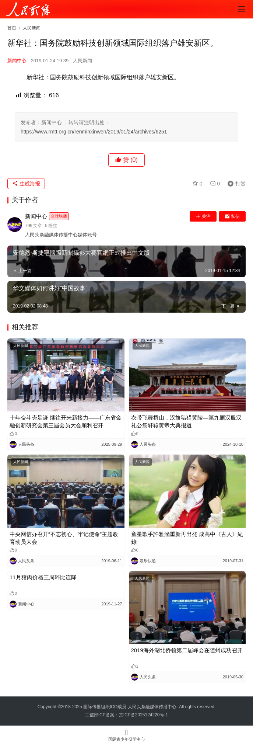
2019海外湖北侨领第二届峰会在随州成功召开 (187, 650)
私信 (232, 216)
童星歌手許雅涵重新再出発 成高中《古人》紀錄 (187, 538)
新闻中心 (17, 60)
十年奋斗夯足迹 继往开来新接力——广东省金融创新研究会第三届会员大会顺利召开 (66, 421)
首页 (11, 28)
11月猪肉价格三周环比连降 (43, 577)
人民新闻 (82, 60)
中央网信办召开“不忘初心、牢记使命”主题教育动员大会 (64, 538)
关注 (203, 216)
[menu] (241, 9)
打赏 (235, 183)
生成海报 (26, 183)
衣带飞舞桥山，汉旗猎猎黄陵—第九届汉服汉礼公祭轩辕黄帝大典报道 (186, 421)
